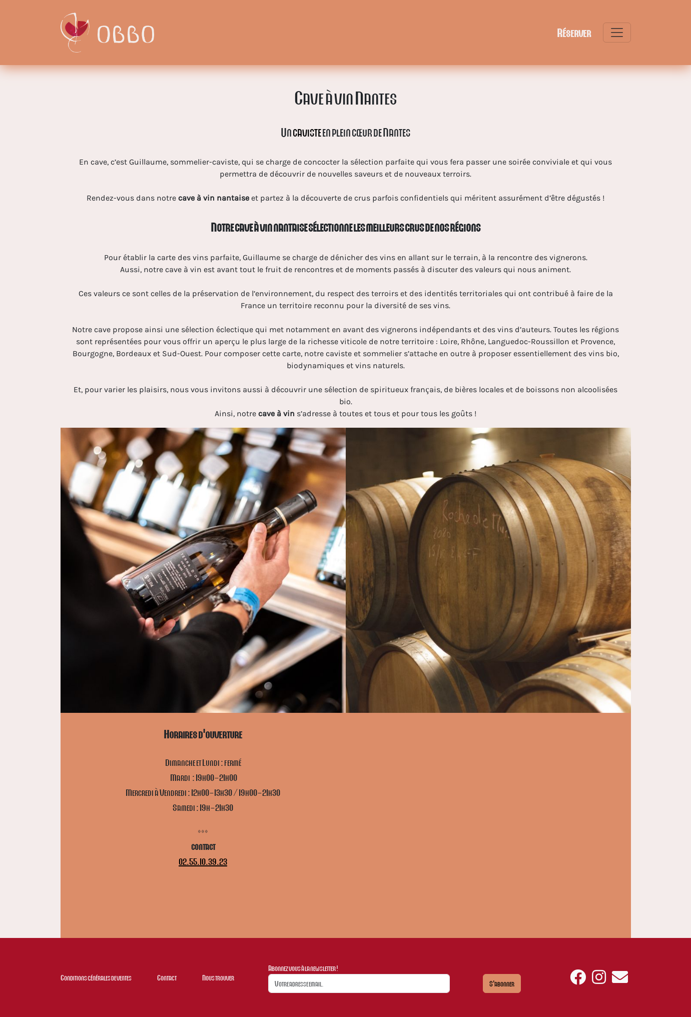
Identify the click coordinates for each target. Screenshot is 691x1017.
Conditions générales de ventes (96, 977)
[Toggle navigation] (617, 33)
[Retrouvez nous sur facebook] (578, 979)
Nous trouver (218, 977)
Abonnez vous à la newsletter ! (303, 967)
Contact (167, 977)
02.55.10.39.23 (203, 861)
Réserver (574, 32)
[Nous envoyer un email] (620, 979)
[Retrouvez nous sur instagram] (599, 979)
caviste (307, 132)
